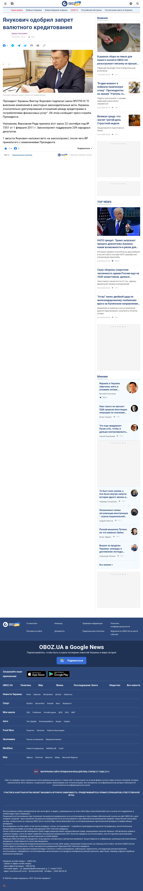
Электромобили (46, 721)
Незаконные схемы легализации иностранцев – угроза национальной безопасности (113, 513)
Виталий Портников (107, 394)
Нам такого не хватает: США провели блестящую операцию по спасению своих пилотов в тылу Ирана (113, 409)
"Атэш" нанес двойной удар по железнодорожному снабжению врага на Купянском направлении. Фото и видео (118, 300)
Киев (28, 694)
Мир (40, 685)
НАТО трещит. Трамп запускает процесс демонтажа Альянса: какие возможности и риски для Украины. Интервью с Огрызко (116, 244)
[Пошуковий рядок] (137, 3)
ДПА (60, 712)
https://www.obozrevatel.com (97, 811)
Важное (102, 18)
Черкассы (68, 694)
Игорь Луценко (105, 417)
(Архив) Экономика (19, 34)
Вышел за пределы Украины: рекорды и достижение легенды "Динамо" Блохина (111, 548)
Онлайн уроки (50, 712)
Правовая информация (93, 623)
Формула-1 (67, 703)
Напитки (40, 730)
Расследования (82, 685)
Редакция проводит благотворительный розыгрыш (116, 69)
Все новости (133, 685)
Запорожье (48, 694)
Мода (57, 757)
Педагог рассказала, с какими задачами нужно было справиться (111, 101)
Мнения (102, 376)
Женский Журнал (70, 757)
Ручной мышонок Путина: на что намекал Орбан (113, 531)
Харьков (36, 694)
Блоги (95, 685)
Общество (114, 685)
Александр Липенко (107, 556)
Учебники (36, 712)
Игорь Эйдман (105, 537)
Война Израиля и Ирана (56, 10)
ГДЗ (28, 712)
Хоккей (50, 703)
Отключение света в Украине (118, 10)
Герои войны (17, 10)
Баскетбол (39, 703)
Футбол (29, 703)
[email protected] (35, 871)
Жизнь (59, 685)
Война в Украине (34, 10)
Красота (48, 757)
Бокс (58, 703)
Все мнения (105, 564)
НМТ (73, 712)
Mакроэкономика (53, 739)
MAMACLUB (51, 748)
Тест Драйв (31, 721)
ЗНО (67, 712)
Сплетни (39, 757)
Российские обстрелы (91, 10)
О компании (31, 623)
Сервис (67, 721)
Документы (59, 631)
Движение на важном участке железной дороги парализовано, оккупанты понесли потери (117, 311)
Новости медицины (35, 748)
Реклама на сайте (34, 631)
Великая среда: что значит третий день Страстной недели (109, 120)
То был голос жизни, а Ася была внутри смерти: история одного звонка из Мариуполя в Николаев (113, 494)
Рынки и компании (34, 739)
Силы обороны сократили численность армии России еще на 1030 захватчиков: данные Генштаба (118, 273)
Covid (61, 748)
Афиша (29, 757)
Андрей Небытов (106, 521)
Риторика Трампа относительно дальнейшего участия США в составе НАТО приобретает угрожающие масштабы (118, 254)
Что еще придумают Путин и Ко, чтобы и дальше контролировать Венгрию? (112, 429)
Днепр (58, 694)
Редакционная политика (22, 155)
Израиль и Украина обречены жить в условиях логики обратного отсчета (109, 386)
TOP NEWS (104, 202)
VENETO (74, 10)
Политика (26, 685)
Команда (58, 623)
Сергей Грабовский (107, 436)
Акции (58, 721)
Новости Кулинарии (55, 730)
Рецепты (30, 730)
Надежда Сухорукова (108, 502)
